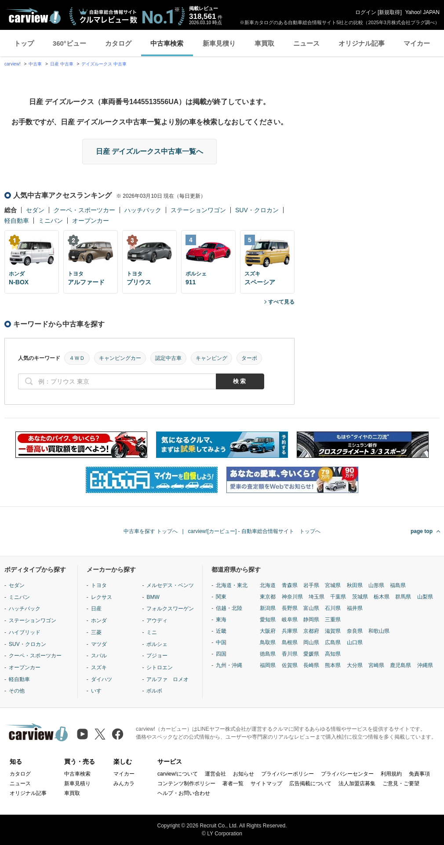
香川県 (290, 654)
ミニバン (50, 220)
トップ (24, 43)
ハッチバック (142, 210)
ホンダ (99, 620)
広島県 (333, 642)
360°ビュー (69, 43)
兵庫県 (290, 631)
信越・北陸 (229, 608)
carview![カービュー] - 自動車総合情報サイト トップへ (254, 531)
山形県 (376, 585)
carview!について (177, 774)
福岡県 (268, 665)
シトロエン (159, 667)
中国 (221, 642)
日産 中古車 (61, 64)
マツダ (99, 644)
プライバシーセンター (347, 774)
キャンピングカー (120, 358)
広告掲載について (310, 783)
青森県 (290, 585)
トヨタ (99, 585)
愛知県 (268, 620)
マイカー (417, 43)
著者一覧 (233, 783)
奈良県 (355, 631)
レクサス (101, 597)
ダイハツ (101, 679)
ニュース (306, 43)
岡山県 (311, 642)
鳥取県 (268, 642)
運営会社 (215, 774)
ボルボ (154, 691)
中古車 (35, 64)
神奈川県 (292, 597)
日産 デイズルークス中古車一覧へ (149, 151)
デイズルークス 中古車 (104, 64)
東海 (221, 620)
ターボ (249, 358)
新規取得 (389, 12)
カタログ (118, 43)
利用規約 (391, 774)
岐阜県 (290, 620)
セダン (35, 210)
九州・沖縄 (229, 665)
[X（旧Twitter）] (100, 734)
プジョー (156, 656)
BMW (152, 597)
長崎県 (311, 665)
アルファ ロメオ (167, 679)
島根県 (290, 642)
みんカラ (124, 783)
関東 (221, 597)
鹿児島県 (400, 665)
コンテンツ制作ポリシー (186, 783)
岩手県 (311, 585)
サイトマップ (266, 783)
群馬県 (403, 597)
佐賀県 (290, 665)
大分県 (355, 665)
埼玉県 (316, 597)
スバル (99, 656)
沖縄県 (425, 665)
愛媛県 (311, 654)
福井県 (355, 608)
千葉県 (338, 597)
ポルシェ (156, 644)
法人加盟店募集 (356, 783)
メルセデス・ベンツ (170, 585)
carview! (12, 64)
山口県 (355, 642)
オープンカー (90, 220)
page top (422, 531)
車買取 (264, 43)
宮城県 (333, 585)
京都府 (311, 631)
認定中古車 (168, 358)
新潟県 (268, 608)
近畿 (221, 631)
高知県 (333, 654)
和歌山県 (378, 631)
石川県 (333, 608)
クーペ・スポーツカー (84, 210)
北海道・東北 (231, 585)
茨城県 (360, 597)
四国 (221, 654)
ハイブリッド (24, 632)
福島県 (398, 585)
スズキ (99, 667)
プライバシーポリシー (287, 774)
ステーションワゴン (198, 210)
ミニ (151, 632)
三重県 (333, 620)
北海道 (268, 585)
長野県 (290, 608)
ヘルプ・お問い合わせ (183, 793)
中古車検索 (166, 43)
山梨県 (425, 597)
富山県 (311, 608)
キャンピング (211, 358)
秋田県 (355, 585)
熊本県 (333, 665)
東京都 (268, 597)
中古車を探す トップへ (151, 531)
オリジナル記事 (361, 43)
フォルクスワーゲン (170, 609)
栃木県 (381, 597)
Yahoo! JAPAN (422, 12)
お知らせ (243, 774)
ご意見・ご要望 (400, 783)
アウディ (156, 620)
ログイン (365, 12)
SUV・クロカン (257, 210)
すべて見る (281, 302)
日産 (96, 609)
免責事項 (419, 774)
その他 (17, 691)
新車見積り (219, 43)
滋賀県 (333, 631)
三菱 (96, 632)
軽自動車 (16, 220)
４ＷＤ (77, 358)
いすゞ (99, 691)
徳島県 (268, 654)
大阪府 (268, 631)
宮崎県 (376, 665)
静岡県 (311, 620)
